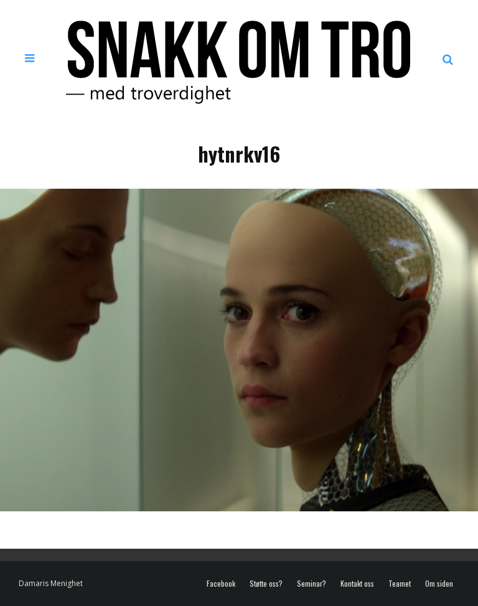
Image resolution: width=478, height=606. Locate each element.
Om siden (439, 583)
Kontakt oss (357, 583)
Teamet (399, 583)
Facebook (221, 583)
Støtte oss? (266, 583)
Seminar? (311, 583)
